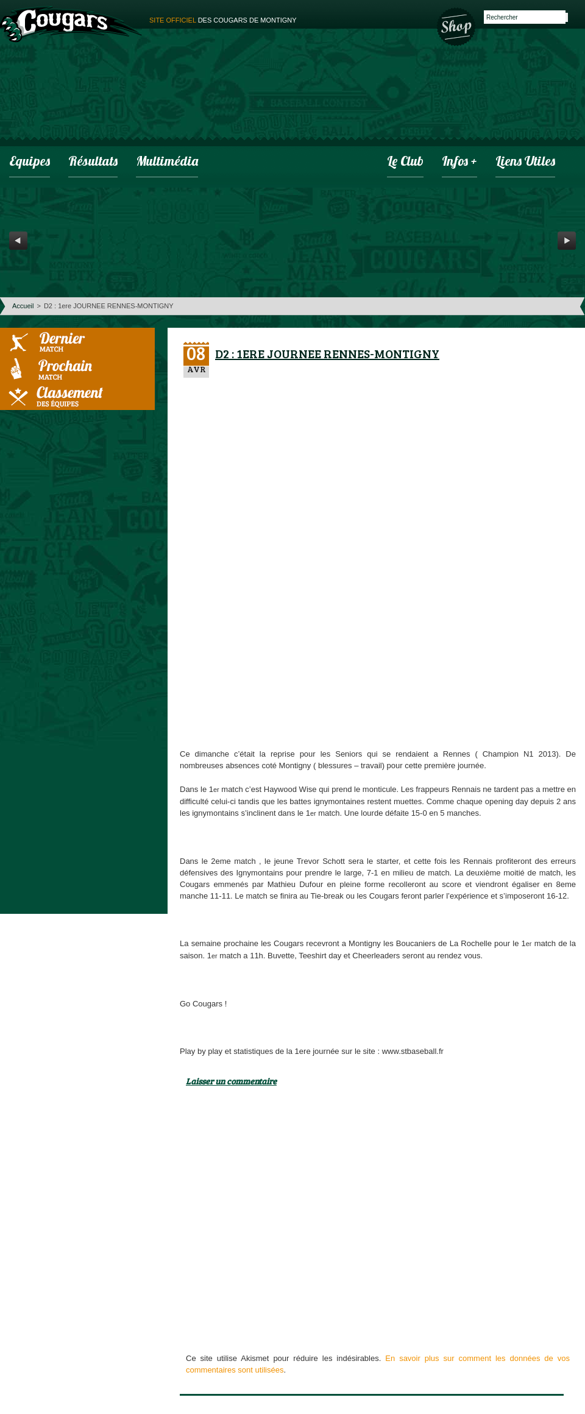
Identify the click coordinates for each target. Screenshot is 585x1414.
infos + (459, 162)
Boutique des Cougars (457, 25)
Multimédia (167, 162)
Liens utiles (525, 162)
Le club (405, 162)
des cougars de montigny (223, 20)
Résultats (93, 162)
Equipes (29, 162)
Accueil (23, 305)
